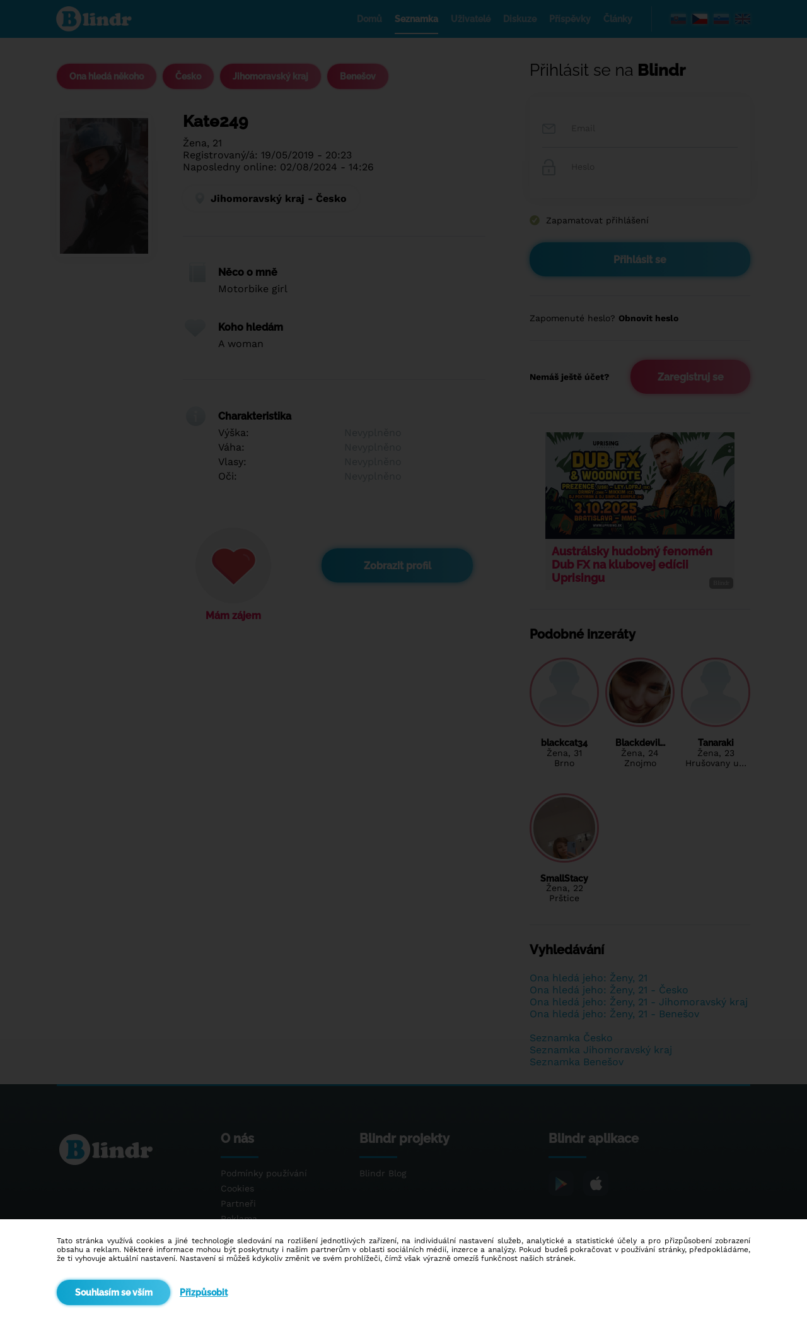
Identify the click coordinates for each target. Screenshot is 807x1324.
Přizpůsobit (204, 1292)
